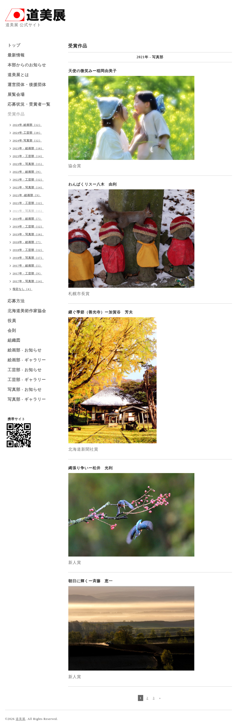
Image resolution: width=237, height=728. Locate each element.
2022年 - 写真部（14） (28, 187)
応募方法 (16, 301)
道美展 (20, 719)
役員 (12, 320)
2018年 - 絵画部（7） (27, 242)
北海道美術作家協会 (27, 311)
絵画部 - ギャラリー (27, 360)
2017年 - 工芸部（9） (27, 273)
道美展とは (18, 75)
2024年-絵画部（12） (27, 124)
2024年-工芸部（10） (27, 132)
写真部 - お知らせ (25, 389)
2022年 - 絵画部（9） (27, 171)
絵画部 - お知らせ (25, 350)
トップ (14, 45)
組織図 (14, 340)
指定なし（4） (23, 288)
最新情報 (16, 55)
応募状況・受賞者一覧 (29, 104)
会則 (12, 330)
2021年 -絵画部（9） (27, 195)
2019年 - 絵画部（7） (27, 218)
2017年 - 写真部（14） (28, 281)
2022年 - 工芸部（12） (28, 179)
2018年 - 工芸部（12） (28, 249)
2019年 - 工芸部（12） (28, 226)
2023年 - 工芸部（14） (28, 156)
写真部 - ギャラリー (27, 399)
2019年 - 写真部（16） (28, 234)
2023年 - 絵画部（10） (28, 148)
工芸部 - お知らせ (25, 370)
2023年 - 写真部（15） (28, 163)
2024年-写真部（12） (27, 140)
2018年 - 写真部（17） (28, 257)
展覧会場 (16, 94)
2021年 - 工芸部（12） (28, 203)
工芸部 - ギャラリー (27, 379)
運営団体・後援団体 (27, 84)
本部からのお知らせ (27, 65)
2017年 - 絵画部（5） (27, 265)
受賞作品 (16, 114)
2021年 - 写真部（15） (28, 210)
